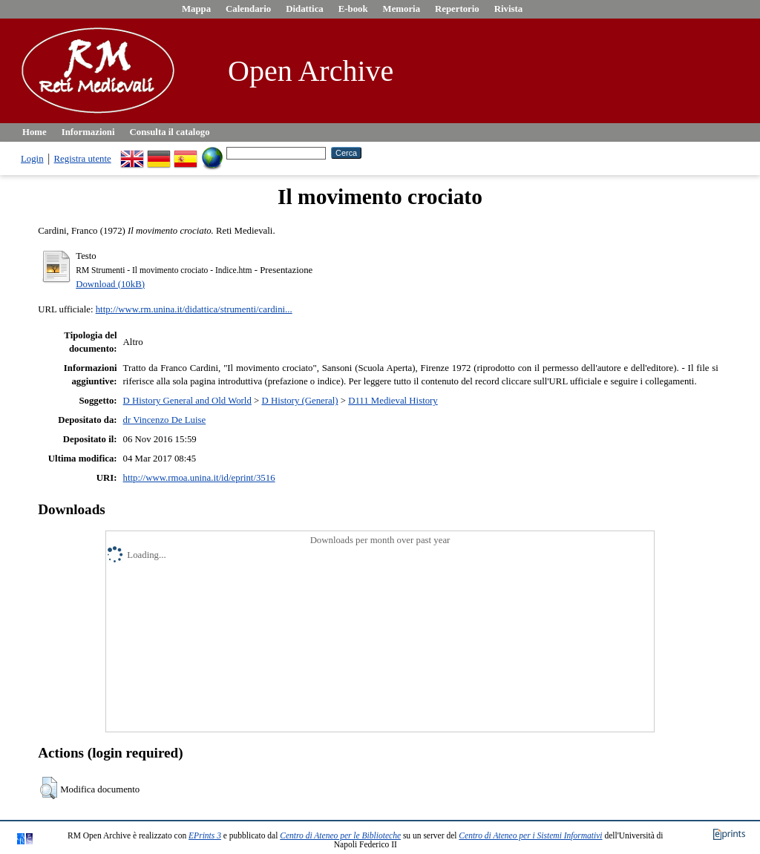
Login (32, 159)
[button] (48, 788)
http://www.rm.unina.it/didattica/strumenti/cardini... (194, 309)
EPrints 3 (205, 835)
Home (34, 132)
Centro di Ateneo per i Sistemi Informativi (530, 835)
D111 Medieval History (393, 400)
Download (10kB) (110, 284)
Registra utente (82, 159)
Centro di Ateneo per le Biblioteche (340, 835)
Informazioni (88, 132)
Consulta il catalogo (170, 132)
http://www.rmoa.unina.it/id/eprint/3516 (199, 478)
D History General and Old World (187, 400)
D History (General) (299, 400)
